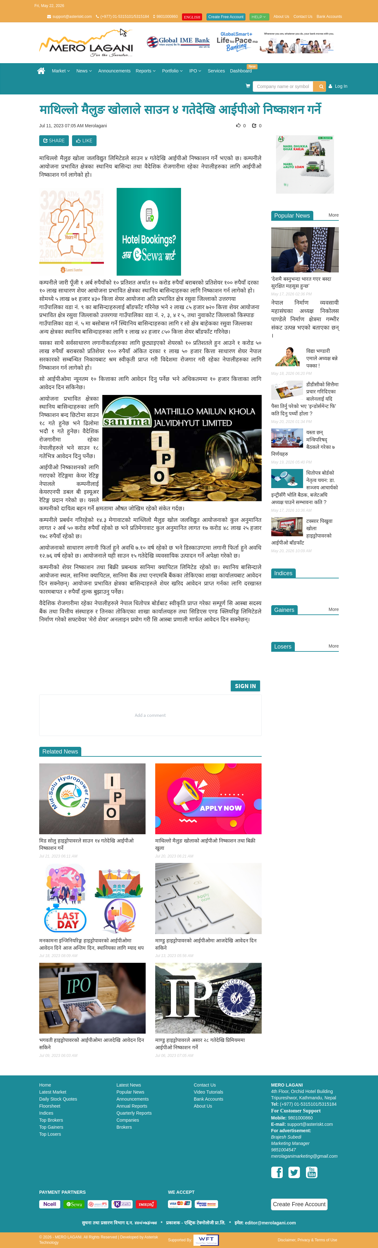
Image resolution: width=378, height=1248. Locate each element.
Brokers (124, 1127)
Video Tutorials (208, 1092)
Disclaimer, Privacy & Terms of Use (307, 1240)
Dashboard (242, 68)
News (84, 70)
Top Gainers (51, 1127)
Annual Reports (132, 1106)
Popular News (130, 1092)
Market (61, 70)
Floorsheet (49, 1106)
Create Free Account (226, 17)
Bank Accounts (329, 16)
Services (216, 70)
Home (45, 1085)
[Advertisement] (160, 661)
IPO (196, 70)
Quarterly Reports (134, 1113)
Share (54, 141)
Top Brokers (51, 1120)
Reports (146, 70)
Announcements (114, 70)
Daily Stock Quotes (58, 1099)
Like (84, 141)
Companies (128, 1120)
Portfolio (173, 70)
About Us (281, 16)
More (334, 215)
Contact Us (303, 16)
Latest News (129, 1085)
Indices (46, 1113)
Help (259, 16)
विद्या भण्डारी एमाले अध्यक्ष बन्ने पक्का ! (322, 358)
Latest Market (52, 1092)
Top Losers (50, 1134)
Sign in (245, 686)
